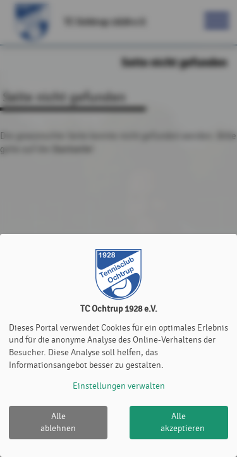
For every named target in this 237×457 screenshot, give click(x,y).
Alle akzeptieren (183, 422)
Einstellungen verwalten (119, 386)
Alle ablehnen (58, 422)
